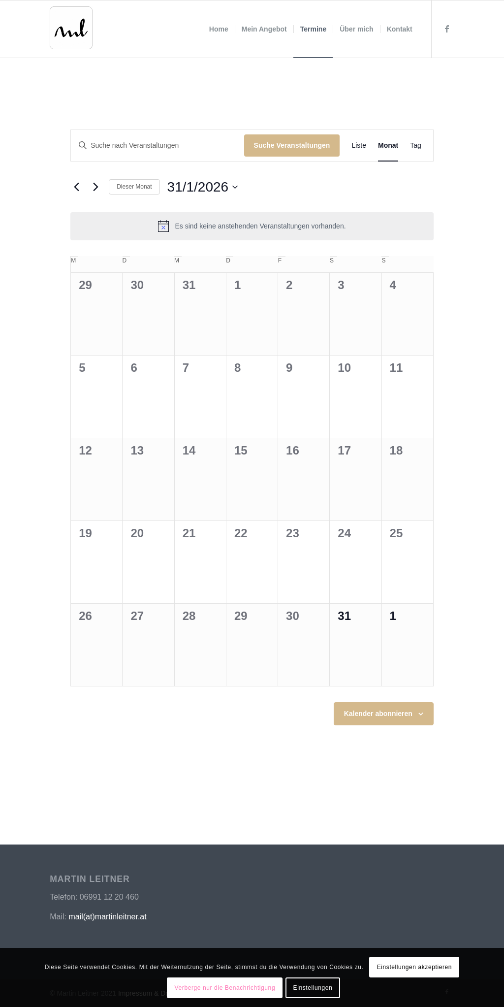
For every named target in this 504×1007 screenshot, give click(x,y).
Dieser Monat (134, 186)
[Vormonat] (76, 187)
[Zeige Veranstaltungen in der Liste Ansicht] (358, 145)
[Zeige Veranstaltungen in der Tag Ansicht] (415, 145)
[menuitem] (219, 29)
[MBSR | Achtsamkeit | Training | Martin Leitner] (78, 35)
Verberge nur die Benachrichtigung (225, 987)
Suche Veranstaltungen (292, 145)
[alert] (252, 226)
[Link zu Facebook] (447, 28)
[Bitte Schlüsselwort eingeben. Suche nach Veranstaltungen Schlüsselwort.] (157, 145)
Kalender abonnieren (378, 713)
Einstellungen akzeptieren (414, 967)
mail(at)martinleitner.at (107, 916)
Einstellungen (313, 987)
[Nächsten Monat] (95, 187)
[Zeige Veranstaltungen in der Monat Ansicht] (388, 145)
